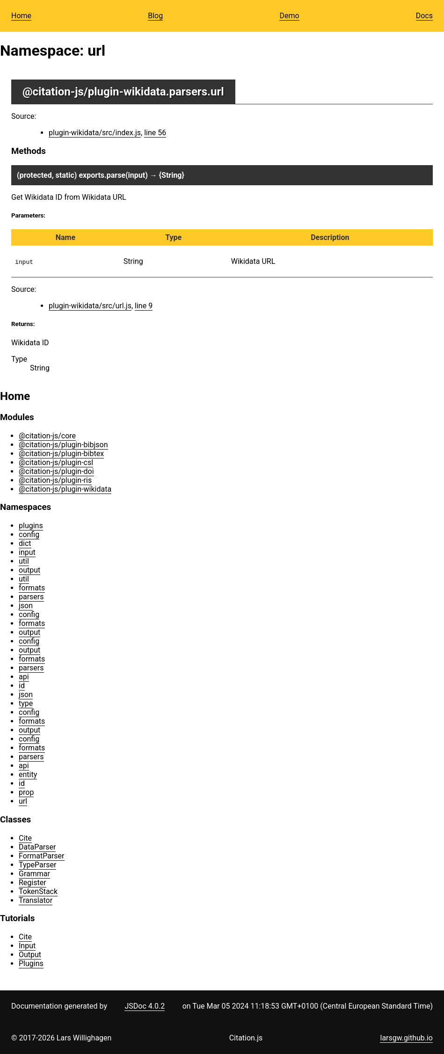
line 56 (155, 132)
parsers (31, 596)
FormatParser (42, 855)
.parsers (186, 91)
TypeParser (37, 864)
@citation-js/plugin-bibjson (63, 444)
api (24, 676)
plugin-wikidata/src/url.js (90, 305)
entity (28, 774)
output (29, 570)
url (23, 801)
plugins (31, 525)
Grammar (34, 873)
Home (21, 15)
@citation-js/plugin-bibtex (61, 453)
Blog (155, 15)
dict (25, 543)
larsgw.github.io (406, 1037)
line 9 (144, 305)
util (24, 561)
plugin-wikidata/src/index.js (95, 132)
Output (30, 954)
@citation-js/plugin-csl (56, 462)
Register (32, 882)
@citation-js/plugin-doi (56, 471)
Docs (424, 15)
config (29, 534)
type (26, 703)
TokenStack (38, 891)
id (22, 685)
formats (32, 587)
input (27, 552)
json (26, 605)
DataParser (37, 847)
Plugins (31, 963)
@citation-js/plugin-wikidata (94, 91)
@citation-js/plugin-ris (55, 480)
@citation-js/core (47, 435)
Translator (35, 900)
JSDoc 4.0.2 (144, 1006)
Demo (289, 15)
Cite (25, 838)
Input (27, 945)
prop (26, 792)
